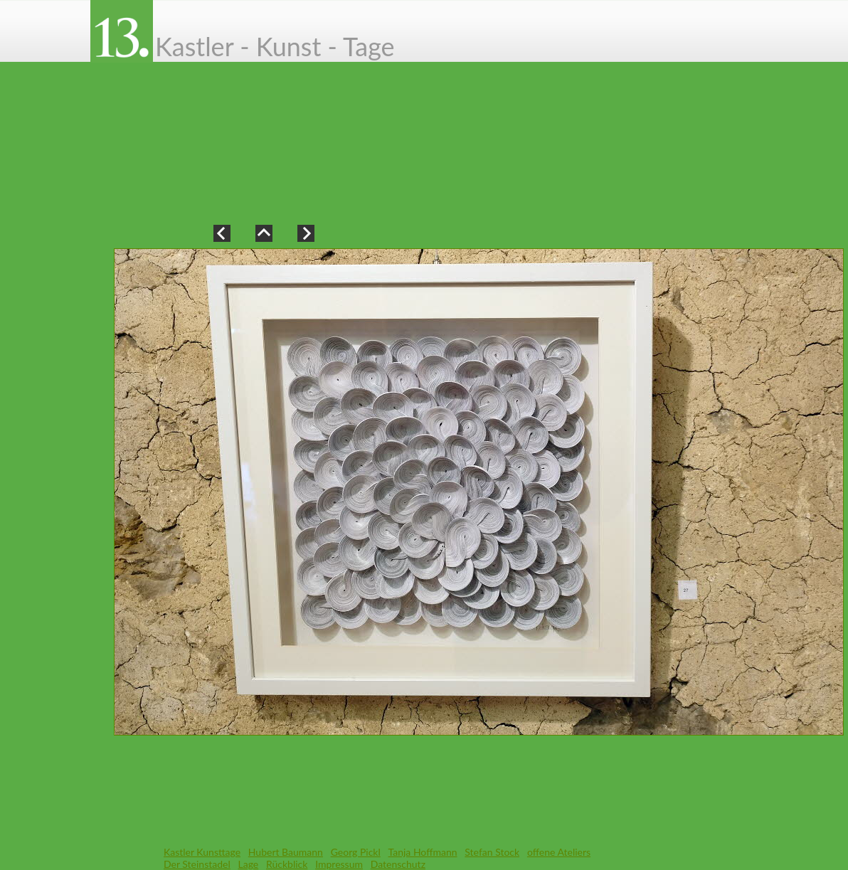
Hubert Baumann (285, 852)
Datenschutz (398, 864)
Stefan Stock (492, 852)
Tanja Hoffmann (422, 852)
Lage (248, 864)
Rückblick (286, 864)
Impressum (339, 864)
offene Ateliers (558, 852)
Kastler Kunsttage (202, 852)
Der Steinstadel (197, 864)
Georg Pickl (356, 852)
